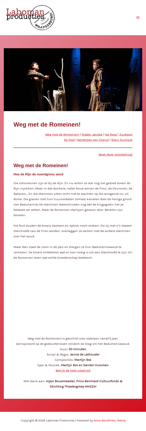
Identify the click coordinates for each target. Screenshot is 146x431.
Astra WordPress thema (109, 420)
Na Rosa (111, 134)
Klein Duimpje (122, 140)
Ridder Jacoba (92, 134)
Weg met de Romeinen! (62, 134)
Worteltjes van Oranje (93, 140)
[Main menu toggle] (138, 17)
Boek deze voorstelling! (116, 154)
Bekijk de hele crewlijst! (73, 370)
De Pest (69, 140)
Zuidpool (126, 134)
